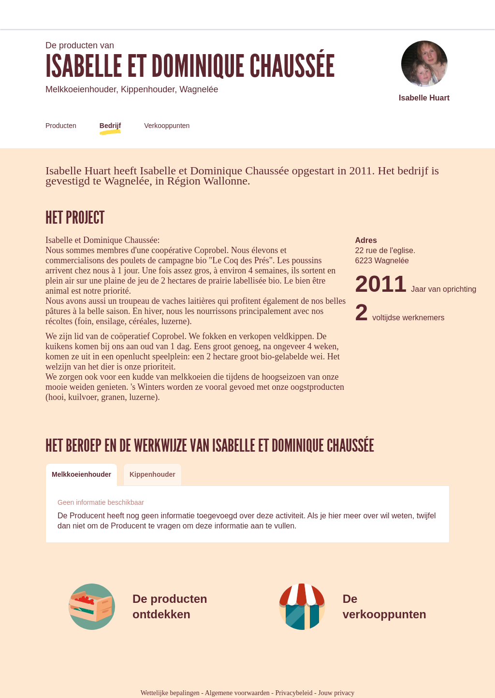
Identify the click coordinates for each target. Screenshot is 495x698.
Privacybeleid (294, 693)
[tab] (81, 474)
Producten (60, 125)
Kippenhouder (152, 474)
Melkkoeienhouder (81, 474)
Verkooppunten (166, 125)
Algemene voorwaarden (237, 693)
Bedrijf (110, 125)
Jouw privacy (336, 693)
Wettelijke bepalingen (170, 693)
